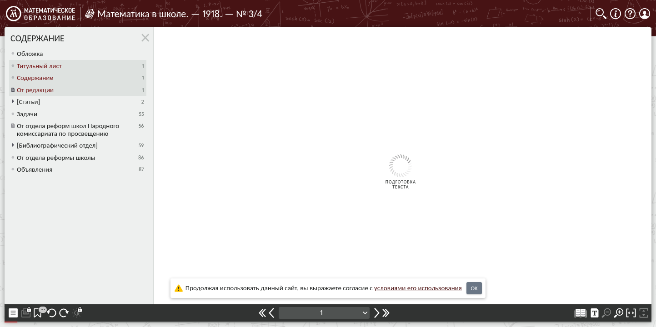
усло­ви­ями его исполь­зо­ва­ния (418, 288)
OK (474, 288)
